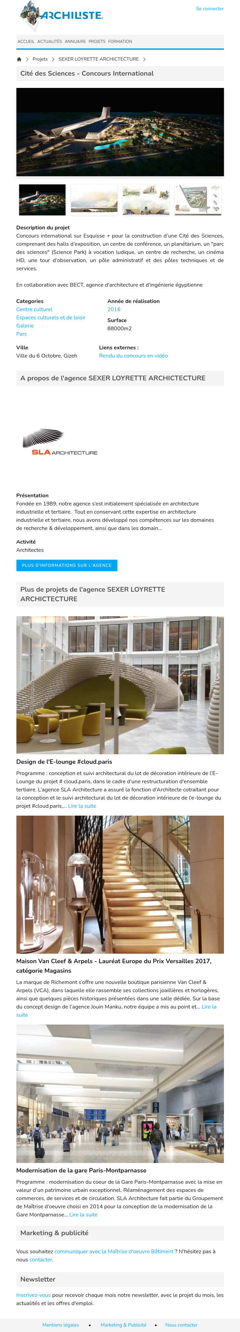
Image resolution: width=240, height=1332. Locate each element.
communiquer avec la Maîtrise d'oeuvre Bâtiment (114, 1251)
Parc (21, 334)
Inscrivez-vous (33, 1295)
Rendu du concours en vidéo (133, 356)
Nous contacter (181, 1325)
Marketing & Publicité (123, 1325)
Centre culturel (34, 309)
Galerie (25, 326)
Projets (40, 59)
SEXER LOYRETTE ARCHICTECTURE (99, 59)
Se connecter (210, 8)
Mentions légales (60, 1325)
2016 (114, 309)
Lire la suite (82, 806)
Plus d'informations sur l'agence (67, 565)
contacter (40, 1259)
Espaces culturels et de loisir (51, 317)
